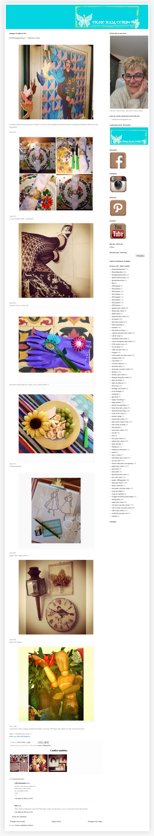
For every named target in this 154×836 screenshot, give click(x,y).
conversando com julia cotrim (121, 355)
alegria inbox (116, 314)
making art (115, 447)
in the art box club (118, 413)
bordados (115, 327)
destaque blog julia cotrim (120, 377)
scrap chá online (117, 491)
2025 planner (116, 302)
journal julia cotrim (118, 419)
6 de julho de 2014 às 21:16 (24, 812)
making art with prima (119, 449)
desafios (114, 372)
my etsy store (116, 461)
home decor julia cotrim (119, 408)
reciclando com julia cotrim (121, 488)
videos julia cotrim (118, 510)
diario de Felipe (117, 380)
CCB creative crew (118, 344)
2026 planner (116, 305)
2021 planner (116, 294)
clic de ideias (116, 347)
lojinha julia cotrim (118, 441)
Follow (112, 247)
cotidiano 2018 (117, 358)
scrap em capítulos (118, 494)
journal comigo (117, 416)
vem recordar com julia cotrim (122, 508)
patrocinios (115, 469)
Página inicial (56, 821)
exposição (115, 394)
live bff (114, 433)
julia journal (116, 427)
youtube (114, 516)
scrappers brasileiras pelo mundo (122, 497)
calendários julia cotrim (119, 339)
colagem (114, 352)
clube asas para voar (118, 350)
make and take (116, 444)
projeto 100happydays (44, 745)
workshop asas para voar (120, 513)
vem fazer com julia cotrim (121, 505)
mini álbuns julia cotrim (119, 458)
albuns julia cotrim (118, 311)
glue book (115, 397)
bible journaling (117, 325)
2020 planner (116, 291)
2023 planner (116, 300)
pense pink (115, 472)
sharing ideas (116, 499)
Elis (16, 806)
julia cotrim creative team (120, 422)
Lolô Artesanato (20, 783)
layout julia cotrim (118, 430)
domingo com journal (119, 388)
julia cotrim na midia (118, 425)
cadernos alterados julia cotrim (122, 333)
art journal (115, 319)
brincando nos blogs (118, 330)
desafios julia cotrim (118, 375)
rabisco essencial (117, 485)
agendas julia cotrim (118, 308)
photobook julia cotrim (119, 474)
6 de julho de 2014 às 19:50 (24, 798)
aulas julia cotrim (117, 322)
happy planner (116, 402)
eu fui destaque (117, 391)
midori (114, 452)
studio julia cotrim (118, 502)
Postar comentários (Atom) (24, 825)
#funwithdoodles (117, 272)
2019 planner (116, 289)
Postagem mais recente (17, 821)
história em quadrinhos (119, 405)
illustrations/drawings (119, 411)
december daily (117, 366)
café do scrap (116, 336)
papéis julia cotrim (118, 466)
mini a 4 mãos (116, 455)
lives (113, 436)
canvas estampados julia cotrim (122, 341)
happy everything (117, 400)
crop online (115, 361)
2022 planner (116, 297)
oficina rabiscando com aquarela (122, 463)
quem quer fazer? (117, 483)
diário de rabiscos (117, 383)
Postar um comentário (19, 817)
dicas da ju (115, 386)
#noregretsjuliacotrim (119, 275)
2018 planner (116, 286)
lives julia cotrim (117, 438)
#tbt (113, 283)
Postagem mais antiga (95, 821)
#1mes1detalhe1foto (118, 269)
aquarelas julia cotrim (119, 316)
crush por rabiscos (118, 363)
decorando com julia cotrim (121, 369)
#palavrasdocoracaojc (119, 277)
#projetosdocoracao (118, 280)
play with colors (117, 477)
